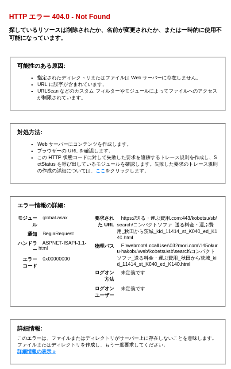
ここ (100, 170)
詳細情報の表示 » (36, 351)
